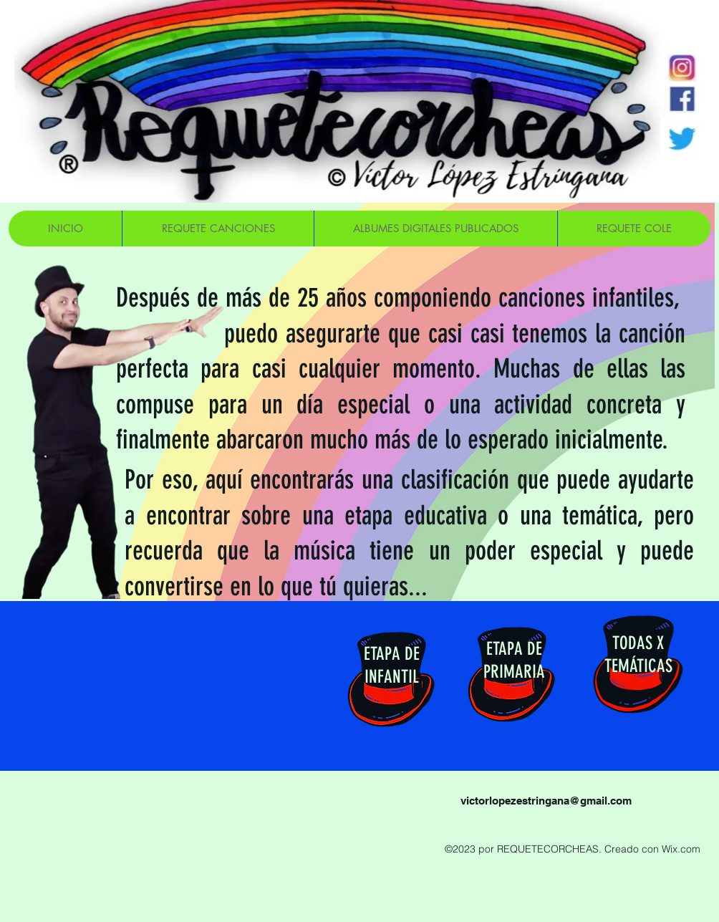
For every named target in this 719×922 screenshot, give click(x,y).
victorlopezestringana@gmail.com (546, 800)
